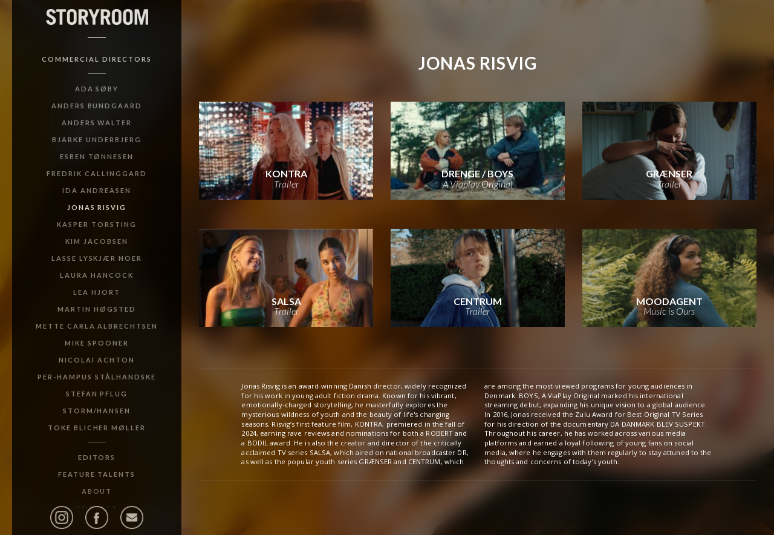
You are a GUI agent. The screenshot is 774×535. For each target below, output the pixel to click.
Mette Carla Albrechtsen (97, 326)
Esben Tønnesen (97, 156)
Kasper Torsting (96, 224)
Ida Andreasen (96, 190)
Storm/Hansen (97, 411)
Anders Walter (97, 122)
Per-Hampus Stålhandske (96, 377)
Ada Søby (97, 89)
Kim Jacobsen (96, 241)
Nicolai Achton (96, 360)
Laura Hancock (96, 275)
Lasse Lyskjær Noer (96, 258)
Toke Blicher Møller (97, 428)
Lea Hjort (96, 292)
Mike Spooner (97, 343)
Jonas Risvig (97, 207)
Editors (97, 457)
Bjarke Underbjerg (96, 139)
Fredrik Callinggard (96, 173)
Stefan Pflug (97, 394)
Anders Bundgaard (96, 106)
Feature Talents (96, 474)
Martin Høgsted (96, 309)
